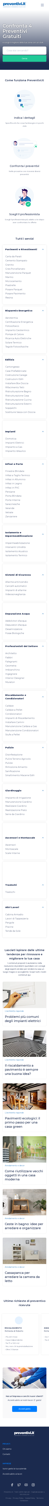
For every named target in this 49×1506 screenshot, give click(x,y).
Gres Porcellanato (15, 269)
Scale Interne (12, 853)
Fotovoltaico (12, 326)
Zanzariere (11, 516)
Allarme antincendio (16, 582)
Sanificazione (12, 771)
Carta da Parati (13, 256)
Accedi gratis (25, 1409)
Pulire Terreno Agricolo (18, 759)
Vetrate (9, 512)
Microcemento (13, 281)
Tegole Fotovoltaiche (16, 346)
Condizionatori (13, 714)
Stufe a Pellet (12, 734)
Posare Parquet (13, 289)
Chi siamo (7, 1449)
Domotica (10, 438)
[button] (24, 249)
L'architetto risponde (14, 1011)
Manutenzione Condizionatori (22, 730)
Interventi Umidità (15, 547)
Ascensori (10, 845)
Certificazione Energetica (19, 322)
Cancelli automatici (16, 586)
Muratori (10, 682)
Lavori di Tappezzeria (16, 918)
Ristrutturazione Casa (17, 395)
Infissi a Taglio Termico (17, 475)
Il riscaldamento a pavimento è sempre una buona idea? (21, 1070)
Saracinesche (12, 504)
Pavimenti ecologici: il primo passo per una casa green (22, 1122)
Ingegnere (11, 674)
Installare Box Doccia (16, 383)
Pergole (9, 922)
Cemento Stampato (16, 260)
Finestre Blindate (14, 471)
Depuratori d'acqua (16, 625)
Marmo (9, 277)
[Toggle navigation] (42, 5)
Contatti (6, 1454)
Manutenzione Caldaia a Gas (21, 726)
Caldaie (9, 706)
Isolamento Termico (16, 555)
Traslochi (10, 892)
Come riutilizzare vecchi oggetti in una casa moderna (24, 1175)
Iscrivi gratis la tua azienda (14, 1468)
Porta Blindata (13, 496)
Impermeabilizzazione (17, 543)
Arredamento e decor (15, 1165)
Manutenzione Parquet (18, 273)
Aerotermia (11, 318)
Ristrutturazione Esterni (18, 404)
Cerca (24, 58)
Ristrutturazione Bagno (18, 391)
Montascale (11, 849)
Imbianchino (12, 670)
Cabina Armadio (14, 914)
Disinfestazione (13, 754)
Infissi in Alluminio (15, 479)
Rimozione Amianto (16, 767)
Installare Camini (14, 722)
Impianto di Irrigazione (18, 798)
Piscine (9, 927)
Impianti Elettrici (14, 443)
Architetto (11, 653)
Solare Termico (13, 342)
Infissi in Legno (13, 483)
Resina (9, 297)
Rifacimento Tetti (14, 387)
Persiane (10, 492)
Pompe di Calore (14, 334)
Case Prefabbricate (15, 371)
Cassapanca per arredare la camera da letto (22, 1277)
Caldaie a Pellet (13, 710)
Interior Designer (14, 678)
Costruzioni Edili (14, 379)
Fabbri (9, 657)
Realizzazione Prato (16, 810)
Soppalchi (11, 408)
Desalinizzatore (13, 629)
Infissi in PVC (12, 487)
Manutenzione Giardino (18, 802)
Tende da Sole (13, 931)
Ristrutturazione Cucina (18, 400)
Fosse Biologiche (14, 633)
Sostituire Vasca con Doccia (20, 412)
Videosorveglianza (15, 594)
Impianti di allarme (15, 590)
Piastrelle (10, 285)
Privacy (9, 1498)
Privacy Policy (18, 1498)
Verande (9, 508)
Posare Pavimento (15, 293)
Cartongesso (12, 367)
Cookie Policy (30, 1498)
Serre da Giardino (15, 814)
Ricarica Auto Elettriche (18, 338)
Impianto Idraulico (15, 451)
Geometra (10, 665)
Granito (9, 265)
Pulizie (9, 763)
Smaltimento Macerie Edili (19, 775)
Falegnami (11, 661)
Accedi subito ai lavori (12, 1474)
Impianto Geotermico (17, 330)
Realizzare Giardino (16, 806)
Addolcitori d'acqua (16, 621)
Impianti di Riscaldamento (20, 718)
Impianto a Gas (13, 447)
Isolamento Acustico (16, 551)
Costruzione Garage (16, 375)
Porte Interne (12, 500)
